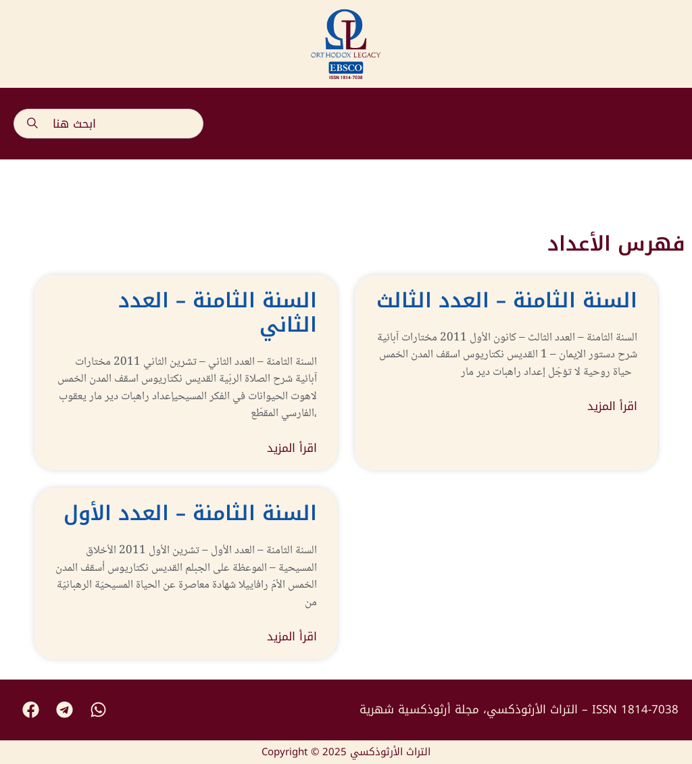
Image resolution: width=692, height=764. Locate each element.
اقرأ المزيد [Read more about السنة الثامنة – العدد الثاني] (292, 448)
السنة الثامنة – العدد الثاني (217, 313)
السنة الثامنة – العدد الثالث (506, 301)
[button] (665, 123)
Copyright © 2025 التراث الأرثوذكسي (346, 751)
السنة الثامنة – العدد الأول (190, 513)
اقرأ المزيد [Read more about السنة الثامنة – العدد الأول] (292, 637)
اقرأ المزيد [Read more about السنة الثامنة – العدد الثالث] (612, 406)
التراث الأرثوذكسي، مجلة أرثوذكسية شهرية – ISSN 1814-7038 (519, 709)
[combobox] (108, 123)
